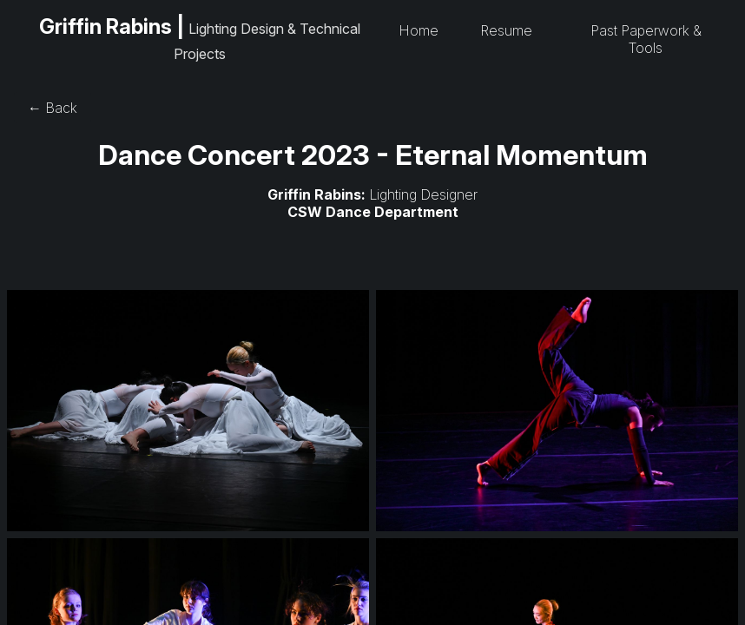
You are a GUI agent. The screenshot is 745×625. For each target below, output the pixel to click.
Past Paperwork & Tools (646, 39)
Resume (506, 30)
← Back (52, 107)
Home (418, 30)
